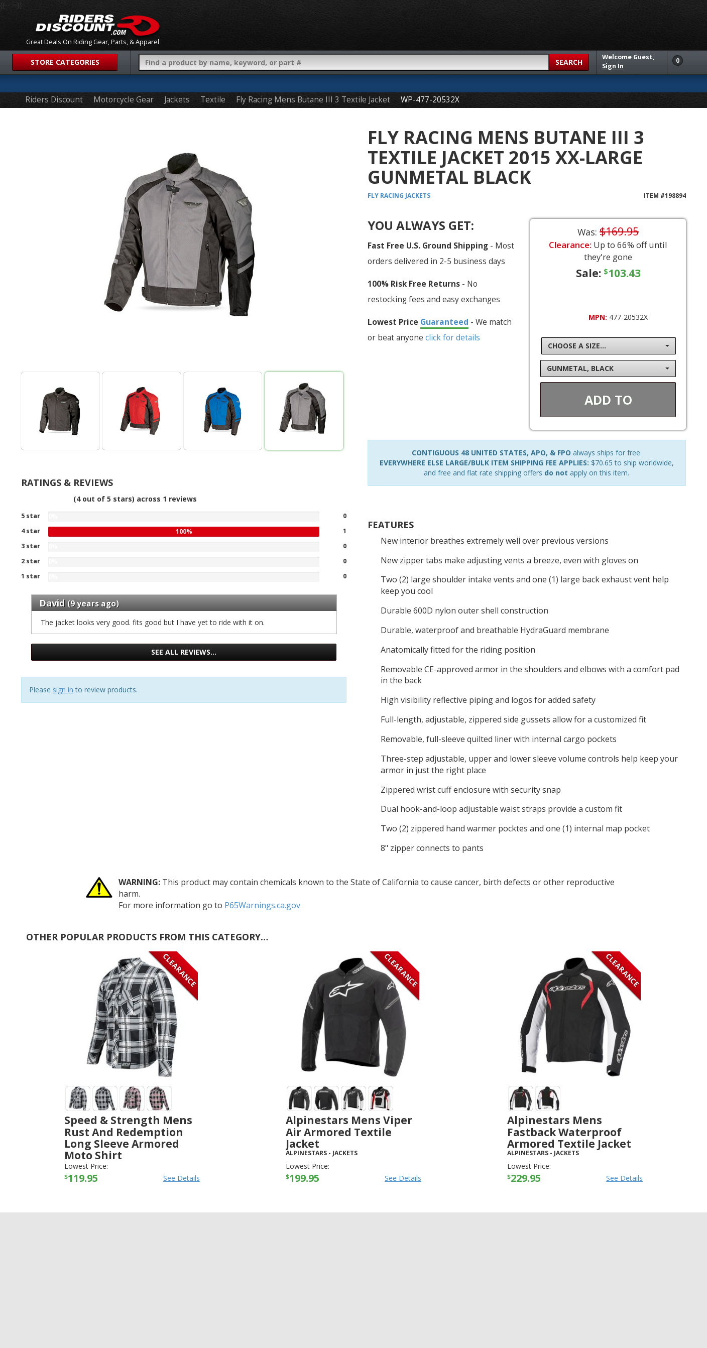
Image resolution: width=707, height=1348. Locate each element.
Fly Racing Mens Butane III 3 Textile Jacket (313, 99)
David (52, 603)
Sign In (613, 66)
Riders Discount (54, 99)
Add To (608, 399)
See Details (181, 1178)
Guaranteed (444, 321)
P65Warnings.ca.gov (262, 905)
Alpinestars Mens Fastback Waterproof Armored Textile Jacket (569, 1131)
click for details (452, 337)
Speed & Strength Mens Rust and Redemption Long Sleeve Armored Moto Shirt (128, 1137)
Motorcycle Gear (123, 99)
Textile (212, 99)
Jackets (177, 99)
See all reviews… (183, 652)
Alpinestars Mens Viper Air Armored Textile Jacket (349, 1131)
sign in (63, 689)
